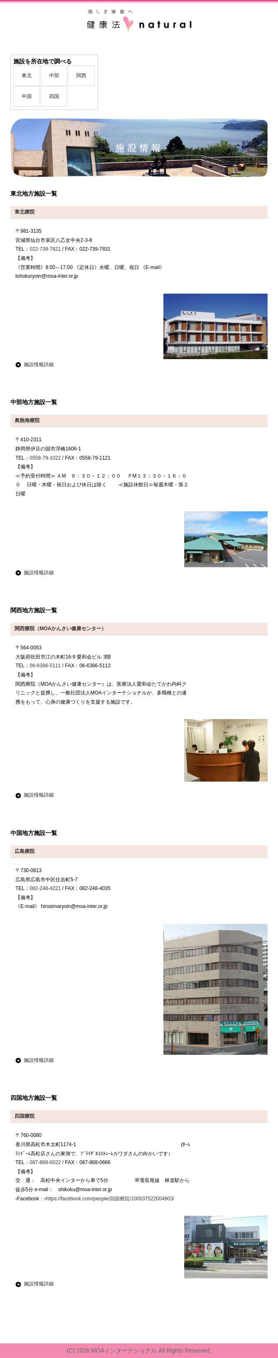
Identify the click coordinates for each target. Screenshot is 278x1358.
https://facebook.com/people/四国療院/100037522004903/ (110, 1199)
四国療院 (25, 1116)
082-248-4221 (45, 888)
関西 (81, 75)
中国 (27, 96)
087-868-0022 (45, 1162)
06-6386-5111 (45, 666)
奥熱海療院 (27, 420)
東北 (27, 75)
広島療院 (25, 851)
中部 (54, 75)
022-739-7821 (45, 249)
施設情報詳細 (39, 364)
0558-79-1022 (45, 458)
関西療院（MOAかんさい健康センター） (60, 628)
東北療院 (25, 212)
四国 (54, 96)
